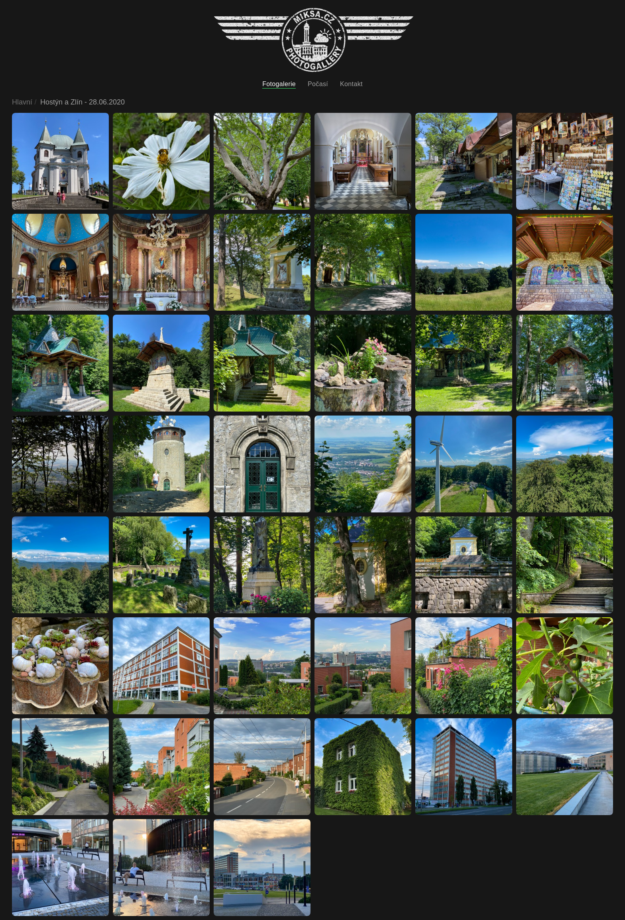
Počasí (318, 84)
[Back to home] (313, 40)
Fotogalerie (279, 84)
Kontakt (351, 84)
